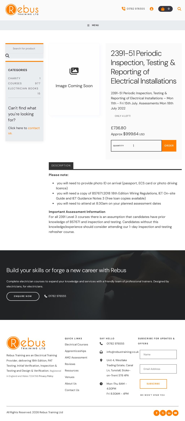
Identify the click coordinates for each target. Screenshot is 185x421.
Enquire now (16, 294)
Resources (72, 370)
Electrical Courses (76, 344)
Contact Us (72, 390)
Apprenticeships (75, 351)
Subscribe (153, 383)
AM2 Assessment (76, 357)
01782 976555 (133, 8)
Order (169, 145)
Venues (69, 377)
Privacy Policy (46, 376)
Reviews (70, 364)
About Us (71, 383)
